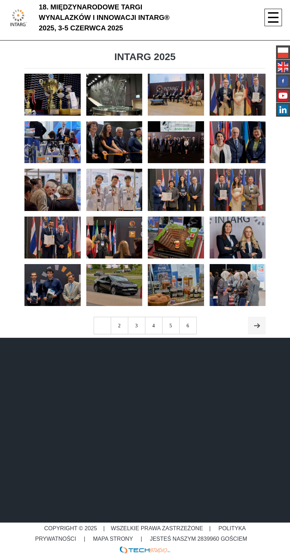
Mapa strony (113, 539)
